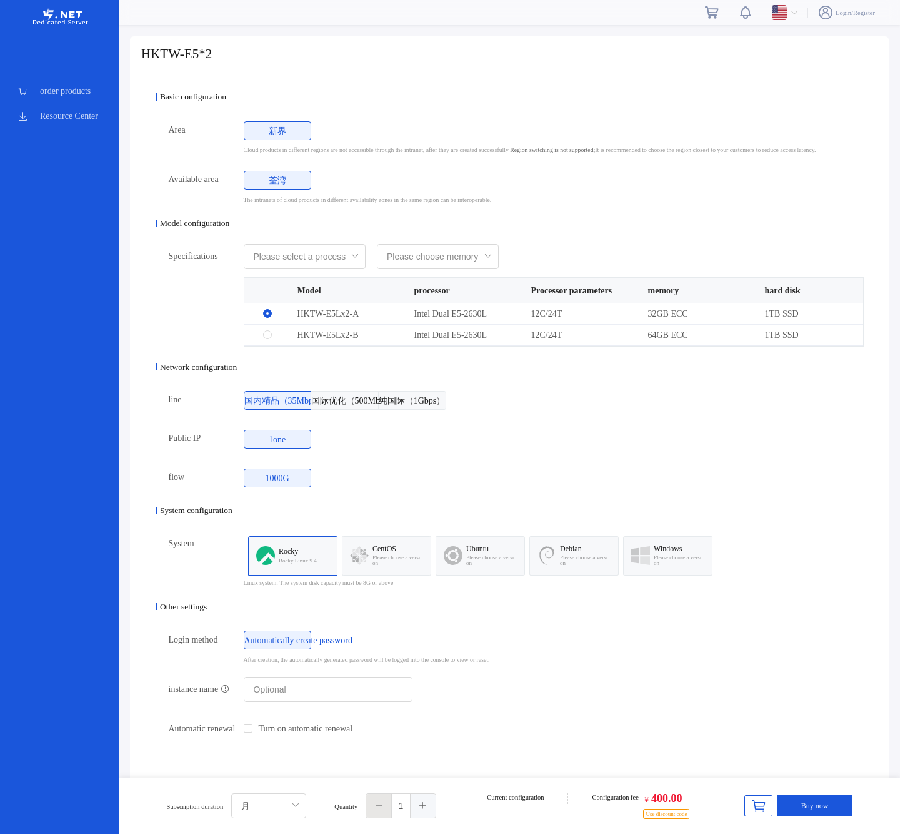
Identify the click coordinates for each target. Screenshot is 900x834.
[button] (379, 806)
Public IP (185, 438)
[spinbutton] (401, 805)
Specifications (193, 256)
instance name (199, 689)
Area (177, 130)
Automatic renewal (202, 728)
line (175, 399)
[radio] (277, 130)
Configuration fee (615, 797)
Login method (193, 639)
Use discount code (666, 814)
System (181, 543)
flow (177, 477)
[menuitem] (59, 91)
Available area (194, 179)
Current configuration (515, 797)
